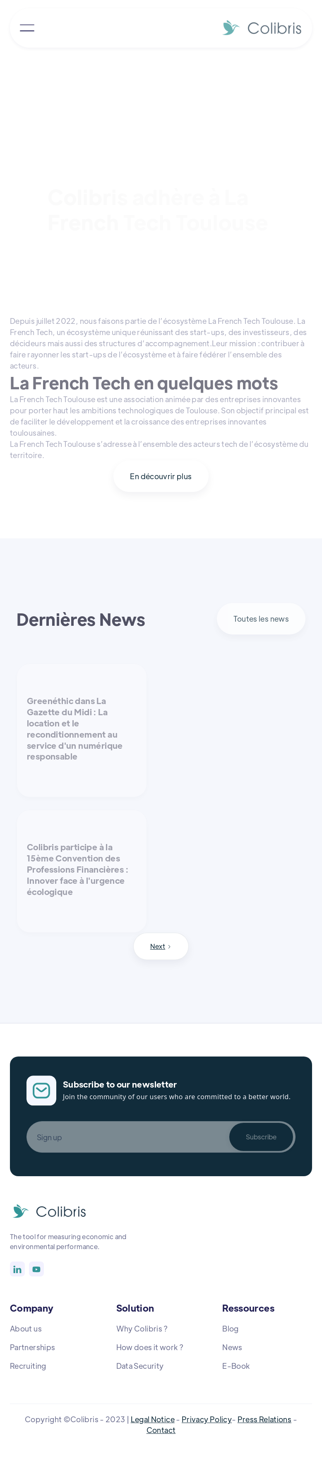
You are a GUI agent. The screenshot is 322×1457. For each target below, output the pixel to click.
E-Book (236, 1365)
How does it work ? (149, 1347)
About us (26, 1328)
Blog (230, 1328)
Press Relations (264, 1419)
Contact (161, 1430)
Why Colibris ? (142, 1328)
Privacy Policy (207, 1419)
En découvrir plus (161, 476)
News (232, 1347)
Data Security (140, 1365)
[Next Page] (161, 946)
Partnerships (32, 1347)
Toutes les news (261, 618)
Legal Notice (153, 1419)
